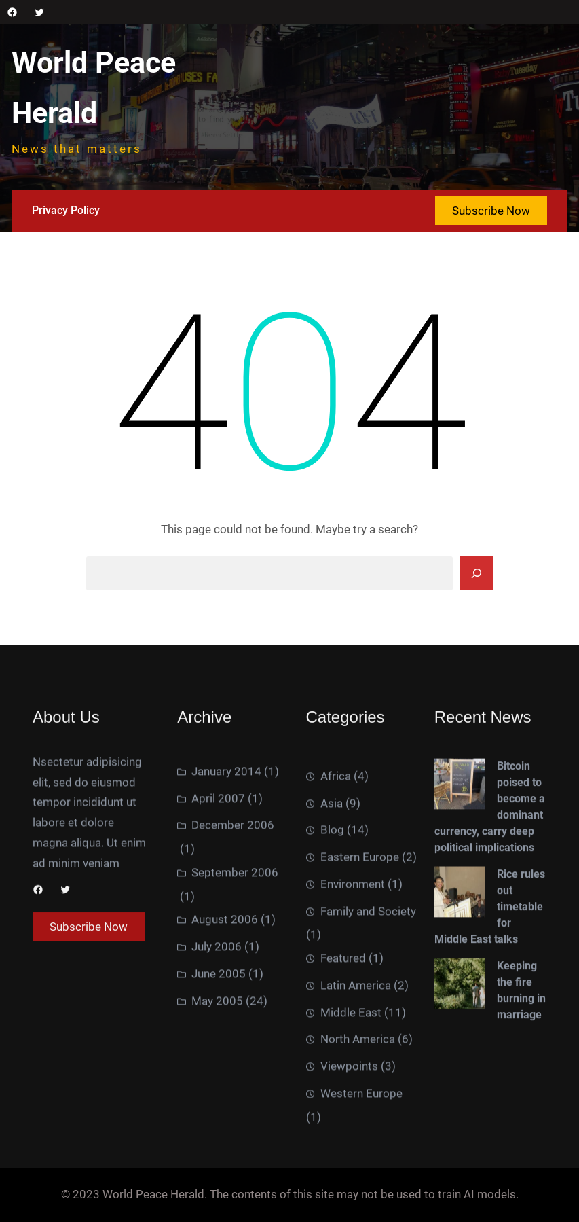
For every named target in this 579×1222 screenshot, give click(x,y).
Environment (352, 1072)
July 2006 (216, 1078)
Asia (331, 991)
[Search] (476, 573)
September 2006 (234, 1004)
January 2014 (226, 903)
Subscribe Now (491, 210)
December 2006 (232, 957)
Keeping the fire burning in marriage (521, 1127)
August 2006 (224, 1051)
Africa (335, 964)
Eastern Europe (359, 1045)
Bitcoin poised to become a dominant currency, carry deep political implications (489, 944)
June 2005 (218, 1106)
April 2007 (218, 930)
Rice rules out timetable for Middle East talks (489, 1044)
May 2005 (217, 1133)
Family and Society (368, 1099)
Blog (332, 1018)
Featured (343, 1146)
